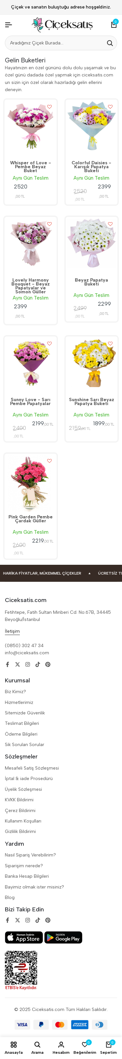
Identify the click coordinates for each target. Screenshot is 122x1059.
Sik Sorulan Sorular (24, 744)
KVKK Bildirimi (19, 800)
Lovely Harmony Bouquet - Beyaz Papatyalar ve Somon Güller (30, 286)
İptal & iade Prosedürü (29, 778)
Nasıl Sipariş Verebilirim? (30, 855)
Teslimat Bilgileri (22, 723)
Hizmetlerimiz (19, 702)
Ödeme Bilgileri (21, 734)
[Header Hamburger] (8, 25)
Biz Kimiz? (15, 691)
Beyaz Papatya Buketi (91, 282)
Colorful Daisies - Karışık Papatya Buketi (91, 167)
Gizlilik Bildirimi (20, 831)
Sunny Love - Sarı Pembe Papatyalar (30, 402)
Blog (10, 897)
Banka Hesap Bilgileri (27, 876)
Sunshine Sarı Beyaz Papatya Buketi (91, 402)
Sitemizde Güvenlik (25, 713)
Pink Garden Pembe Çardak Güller (30, 519)
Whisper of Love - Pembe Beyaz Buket (30, 167)
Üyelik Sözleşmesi (23, 789)
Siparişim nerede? (24, 866)
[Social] (7, 664)
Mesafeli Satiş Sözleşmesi (32, 768)
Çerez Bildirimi (20, 810)
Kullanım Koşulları (23, 821)
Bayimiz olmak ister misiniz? (34, 887)
